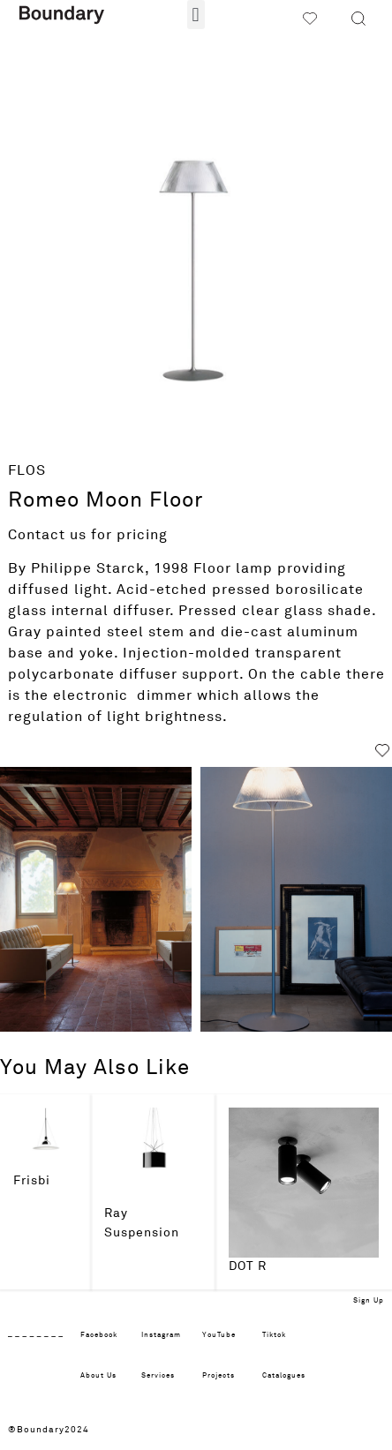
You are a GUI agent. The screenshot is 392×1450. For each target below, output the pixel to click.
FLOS (27, 470)
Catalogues (283, 1375)
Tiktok (274, 1335)
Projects (218, 1375)
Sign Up (368, 1300)
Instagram (161, 1335)
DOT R (248, 1266)
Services (158, 1375)
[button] (196, 14)
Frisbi (31, 1181)
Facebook (98, 1335)
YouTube (219, 1335)
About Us (98, 1375)
